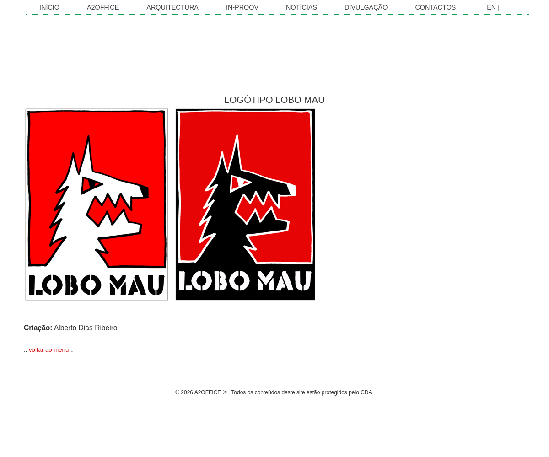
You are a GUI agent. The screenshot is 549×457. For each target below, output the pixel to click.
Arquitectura (172, 7)
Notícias (301, 7)
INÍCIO (49, 7)
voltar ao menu (49, 349)
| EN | (491, 7)
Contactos (435, 7)
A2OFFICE (103, 7)
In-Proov (242, 7)
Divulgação (366, 7)
